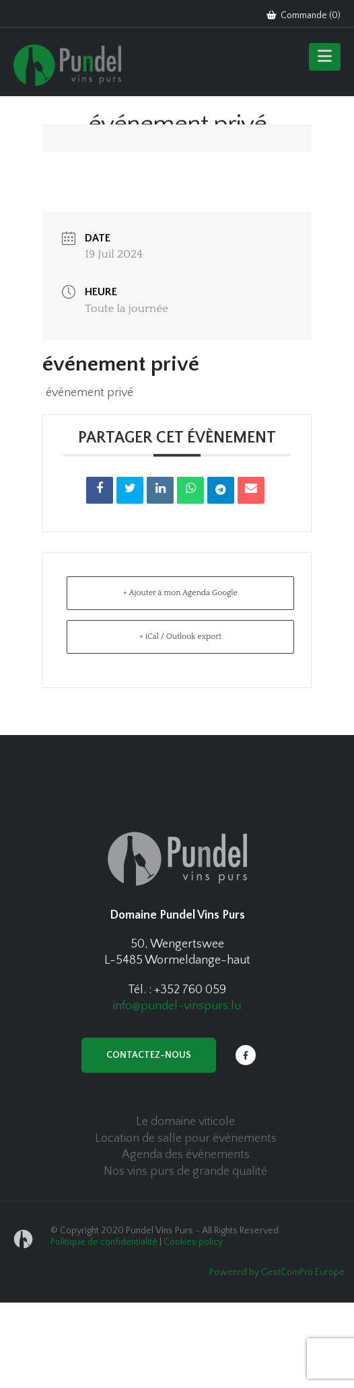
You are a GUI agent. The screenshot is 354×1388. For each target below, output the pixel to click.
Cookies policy (193, 1242)
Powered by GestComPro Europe (277, 1272)
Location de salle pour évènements (186, 1138)
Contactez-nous (148, 1055)
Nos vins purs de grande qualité (185, 1171)
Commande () (304, 15)
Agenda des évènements (186, 1154)
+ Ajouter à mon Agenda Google (180, 592)
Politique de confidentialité (103, 1242)
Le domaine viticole (185, 1121)
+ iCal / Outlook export (180, 636)
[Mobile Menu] (325, 57)
